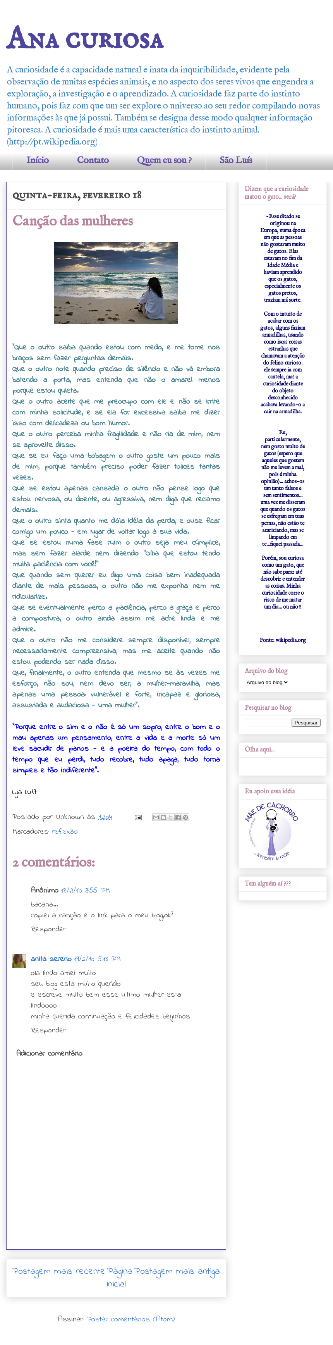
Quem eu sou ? (164, 161)
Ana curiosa (84, 39)
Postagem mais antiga (177, 1271)
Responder (48, 929)
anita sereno (51, 959)
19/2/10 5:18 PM (97, 959)
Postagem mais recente (58, 1271)
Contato (93, 161)
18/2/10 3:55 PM (85, 890)
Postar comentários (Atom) (131, 1319)
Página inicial (119, 1278)
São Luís (236, 161)
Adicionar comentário (49, 1053)
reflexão (65, 832)
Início (37, 161)
